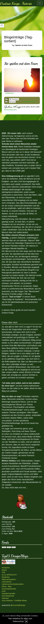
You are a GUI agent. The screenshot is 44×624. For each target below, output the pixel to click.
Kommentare (8, 110)
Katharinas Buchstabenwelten (12, 584)
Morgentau (6, 577)
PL (16, 110)
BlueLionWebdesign (18, 605)
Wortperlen (6, 568)
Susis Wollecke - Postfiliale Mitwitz (14, 600)
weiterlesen (10, 93)
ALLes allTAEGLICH (9, 575)
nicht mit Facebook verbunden (6, 99)
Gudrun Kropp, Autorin (16, 3)
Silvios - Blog (6, 586)
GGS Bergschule (8, 596)
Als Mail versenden (29, 102)
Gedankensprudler (8, 593)
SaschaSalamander (9, 589)
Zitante (4, 570)
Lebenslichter (6, 582)
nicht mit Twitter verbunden (6, 101)
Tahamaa (5, 598)
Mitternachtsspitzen (9, 579)
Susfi (3, 591)
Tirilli (3, 572)
